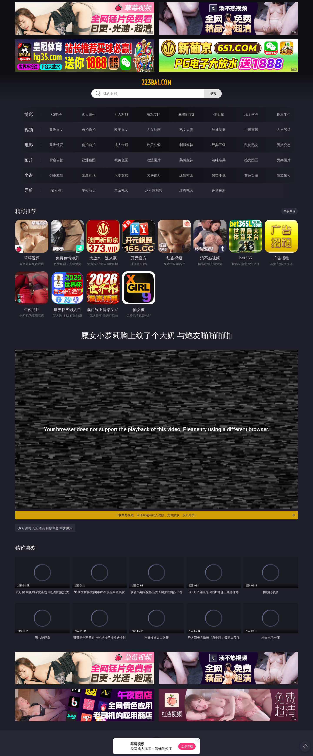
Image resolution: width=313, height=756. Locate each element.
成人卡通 (121, 144)
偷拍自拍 (89, 144)
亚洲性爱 (56, 144)
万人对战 (121, 114)
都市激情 (56, 175)
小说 (28, 175)
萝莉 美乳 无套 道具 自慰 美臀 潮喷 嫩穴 (45, 528)
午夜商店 (89, 190)
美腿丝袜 (186, 160)
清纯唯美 (219, 160)
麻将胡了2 (186, 114)
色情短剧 (219, 190)
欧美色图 (121, 160)
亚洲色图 (89, 160)
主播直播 (251, 129)
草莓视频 (121, 190)
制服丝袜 (186, 144)
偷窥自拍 (56, 160)
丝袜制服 (219, 129)
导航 (28, 190)
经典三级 (219, 144)
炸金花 (218, 114)
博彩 (28, 114)
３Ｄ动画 (154, 129)
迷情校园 (186, 175)
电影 (28, 145)
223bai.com (156, 82)
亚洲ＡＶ (56, 129)
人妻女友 (121, 175)
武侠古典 (154, 175)
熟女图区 (251, 160)
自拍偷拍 (89, 129)
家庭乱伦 (89, 175)
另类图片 (284, 160)
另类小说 (219, 175)
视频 (28, 129)
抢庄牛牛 (284, 114)
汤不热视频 (153, 190)
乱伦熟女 (251, 144)
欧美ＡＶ (121, 129)
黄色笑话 (251, 175)
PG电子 (56, 114)
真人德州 (89, 114)
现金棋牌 (251, 114)
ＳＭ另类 (284, 129)
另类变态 (284, 144)
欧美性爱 (154, 144)
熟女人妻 (186, 129)
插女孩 (56, 190)
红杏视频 (186, 190)
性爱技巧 (284, 175)
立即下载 (187, 746)
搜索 (213, 93)
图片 (28, 160)
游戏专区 (154, 114)
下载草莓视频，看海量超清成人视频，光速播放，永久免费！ (205, 515)
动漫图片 (154, 160)
